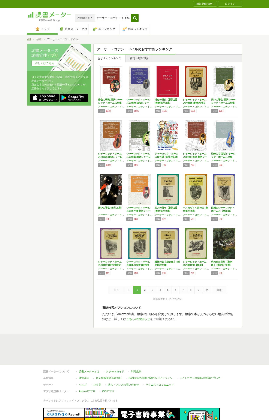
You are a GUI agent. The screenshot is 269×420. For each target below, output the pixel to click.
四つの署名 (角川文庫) (109, 207)
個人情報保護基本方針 (109, 378)
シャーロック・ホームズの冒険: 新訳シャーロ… (138, 102)
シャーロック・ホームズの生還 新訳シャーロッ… (138, 156)
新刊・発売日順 (139, 58)
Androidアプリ (87, 391)
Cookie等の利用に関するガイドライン (150, 378)
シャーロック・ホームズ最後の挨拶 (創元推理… (138, 264)
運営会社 (84, 378)
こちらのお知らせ (138, 319)
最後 (219, 289)
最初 (116, 289)
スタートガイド (115, 371)
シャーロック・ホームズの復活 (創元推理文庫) (110, 264)
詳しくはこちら (44, 63)
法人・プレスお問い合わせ (123, 384)
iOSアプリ (108, 391)
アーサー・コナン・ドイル (111, 106)
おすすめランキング (109, 58)
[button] (135, 18)
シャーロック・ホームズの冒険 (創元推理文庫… (194, 102)
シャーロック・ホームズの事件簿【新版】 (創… (194, 264)
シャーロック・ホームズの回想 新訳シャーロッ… (110, 156)
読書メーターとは (89, 371)
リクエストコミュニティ (160, 384)
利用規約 (136, 371)
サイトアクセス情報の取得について (199, 378)
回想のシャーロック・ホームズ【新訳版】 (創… (223, 210)
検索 (39, 39)
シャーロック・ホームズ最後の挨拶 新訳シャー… (195, 156)
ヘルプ (83, 384)
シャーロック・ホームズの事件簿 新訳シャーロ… (138, 210)
